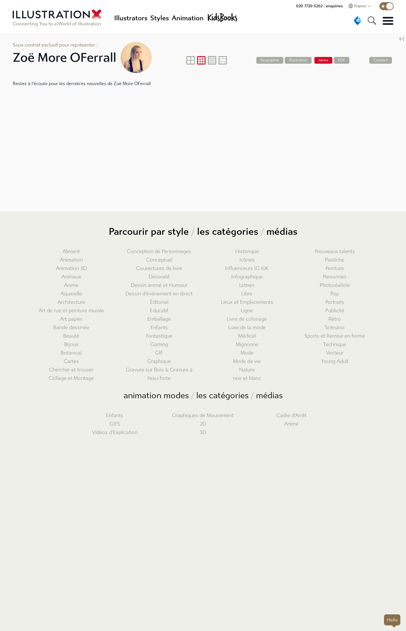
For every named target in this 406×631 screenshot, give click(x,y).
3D (203, 432)
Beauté (71, 336)
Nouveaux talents (335, 251)
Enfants (159, 328)
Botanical (71, 353)
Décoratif (159, 277)
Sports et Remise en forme (334, 336)
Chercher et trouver (71, 370)
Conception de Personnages (159, 251)
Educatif (159, 311)
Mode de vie (247, 361)
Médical (247, 336)
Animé (291, 424)
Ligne (247, 311)
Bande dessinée (71, 328)
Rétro (334, 319)
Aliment (71, 251)
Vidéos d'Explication (115, 432)
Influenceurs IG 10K (247, 268)
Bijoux (71, 344)
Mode (246, 353)
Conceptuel (159, 260)
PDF (341, 60)
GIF (159, 353)
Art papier (71, 319)
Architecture (71, 302)
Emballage (159, 319)
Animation (71, 260)
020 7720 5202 (309, 6)
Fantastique (159, 336)
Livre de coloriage (247, 319)
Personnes (335, 277)
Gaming (159, 344)
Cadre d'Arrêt (291, 416)
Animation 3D (71, 268)
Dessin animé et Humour (159, 285)
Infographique (247, 277)
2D (203, 424)
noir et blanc (247, 378)
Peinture (335, 268)
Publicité (334, 311)
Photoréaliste (335, 285)
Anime (71, 285)
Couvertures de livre (159, 268)
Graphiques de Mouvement (203, 416)
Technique (334, 344)
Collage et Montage (71, 378)
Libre (246, 294)
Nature (247, 370)
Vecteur (334, 353)
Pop (334, 294)
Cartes (71, 361)
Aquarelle (71, 294)
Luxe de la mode (247, 328)
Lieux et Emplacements (247, 302)
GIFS (114, 424)
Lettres (247, 285)
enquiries (334, 6)
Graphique (159, 361)
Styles (159, 18)
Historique (247, 251)
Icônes (247, 260)
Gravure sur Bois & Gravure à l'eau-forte (159, 374)
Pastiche (334, 260)
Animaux (71, 277)
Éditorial (159, 302)
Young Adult (334, 361)
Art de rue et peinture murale (71, 311)
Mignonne (247, 344)
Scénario (335, 328)
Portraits (334, 302)
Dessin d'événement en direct (159, 294)
